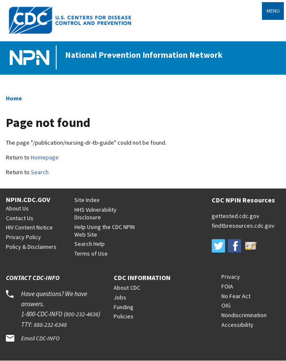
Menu (273, 11)
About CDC (127, 287)
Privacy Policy (23, 237)
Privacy (230, 276)
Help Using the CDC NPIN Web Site (104, 230)
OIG (226, 305)
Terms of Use (91, 253)
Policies (123, 316)
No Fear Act (236, 296)
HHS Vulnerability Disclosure (95, 213)
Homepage (45, 157)
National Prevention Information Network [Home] (144, 55)
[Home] (31, 58)
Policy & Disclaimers (31, 247)
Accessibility (237, 325)
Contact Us (19, 218)
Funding (123, 307)
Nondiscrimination (244, 315)
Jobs (120, 297)
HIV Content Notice (29, 227)
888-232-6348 (50, 325)
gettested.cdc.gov (235, 216)
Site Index (86, 200)
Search (40, 172)
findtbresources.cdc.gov (243, 225)
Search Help (89, 244)
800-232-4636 (81, 314)
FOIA (227, 286)
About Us (17, 208)
